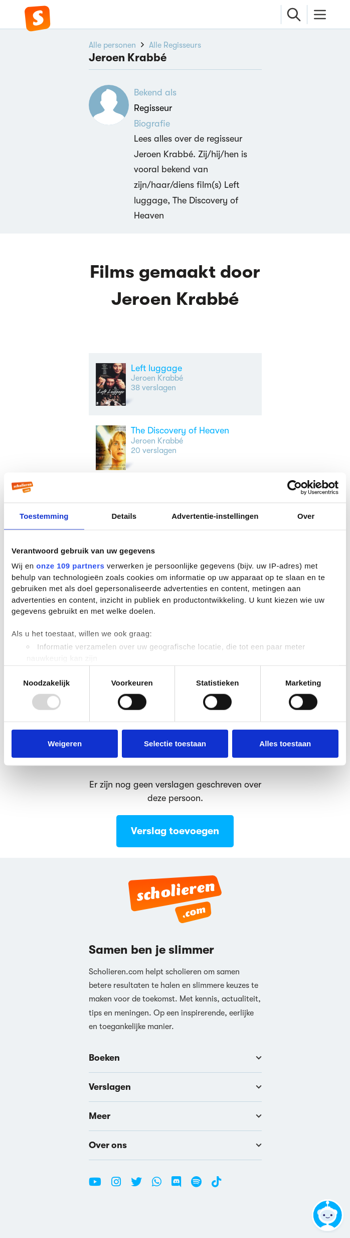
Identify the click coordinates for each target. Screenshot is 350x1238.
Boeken (175, 1058)
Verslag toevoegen (175, 831)
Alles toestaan (285, 743)
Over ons (175, 1145)
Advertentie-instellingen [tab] (214, 515)
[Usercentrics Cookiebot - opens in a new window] (294, 487)
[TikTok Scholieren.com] (216, 1185)
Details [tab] (123, 515)
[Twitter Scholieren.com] (140, 1185)
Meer (175, 1116)
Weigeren (65, 743)
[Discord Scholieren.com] (180, 1185)
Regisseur (153, 108)
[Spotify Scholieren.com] (200, 1185)
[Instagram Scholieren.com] (119, 1185)
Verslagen (175, 1087)
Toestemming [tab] (44, 515)
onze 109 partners (70, 565)
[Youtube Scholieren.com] (99, 1185)
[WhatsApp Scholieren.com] (160, 1185)
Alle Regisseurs (175, 45)
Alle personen (112, 45)
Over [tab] (306, 515)
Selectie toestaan (175, 743)
